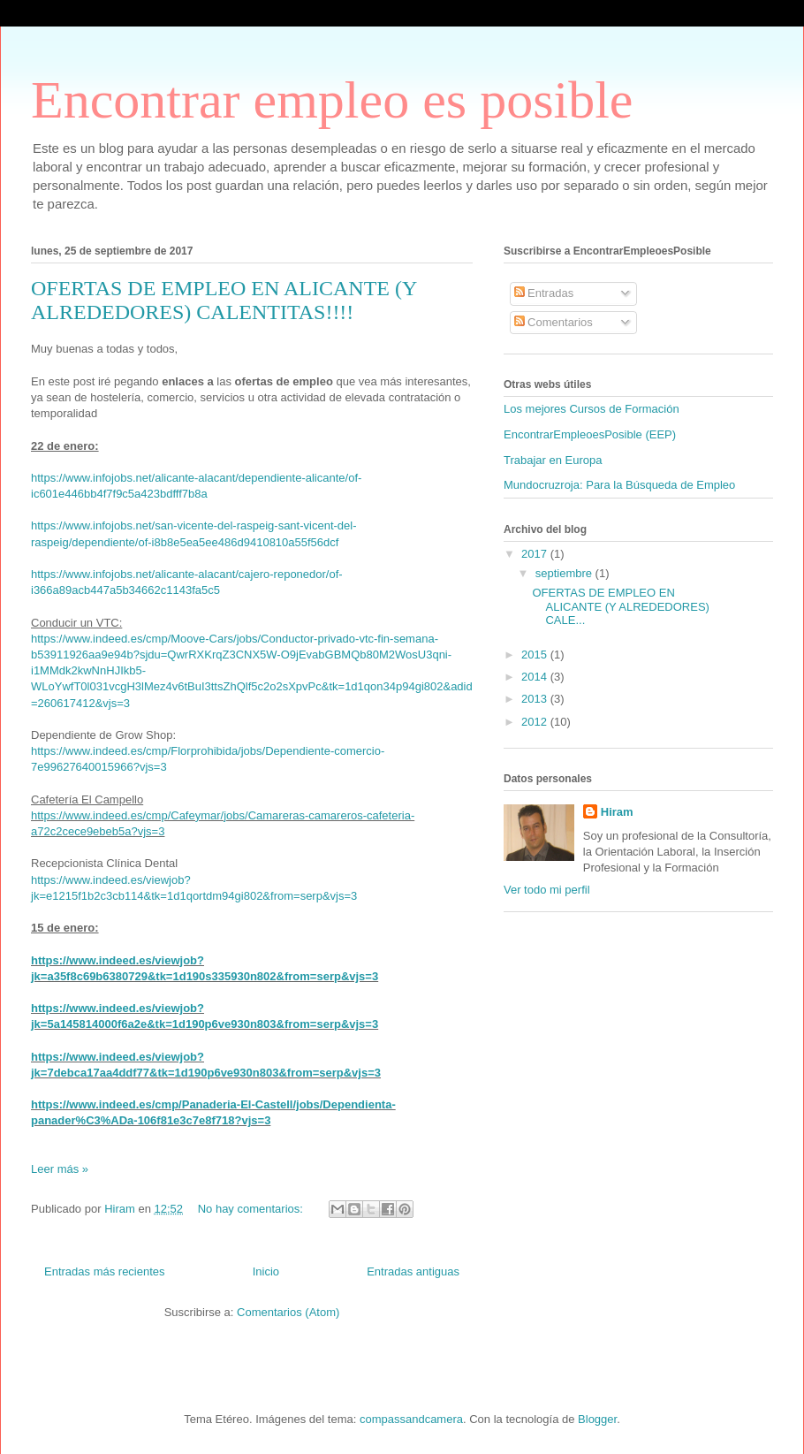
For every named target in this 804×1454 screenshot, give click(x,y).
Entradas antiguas (413, 1271)
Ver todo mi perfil (547, 889)
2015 (535, 654)
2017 (535, 553)
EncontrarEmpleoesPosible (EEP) (590, 434)
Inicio (266, 1271)
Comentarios (553, 322)
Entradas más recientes (104, 1271)
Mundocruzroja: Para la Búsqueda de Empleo (619, 484)
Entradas (544, 293)
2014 (535, 676)
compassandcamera (411, 1419)
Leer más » (59, 1169)
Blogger (597, 1419)
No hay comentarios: (252, 1208)
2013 (535, 698)
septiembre (565, 573)
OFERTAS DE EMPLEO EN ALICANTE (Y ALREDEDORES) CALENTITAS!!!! (223, 300)
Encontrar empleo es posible (332, 100)
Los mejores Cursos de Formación (591, 408)
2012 (535, 721)
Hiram (617, 811)
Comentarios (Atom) (288, 1312)
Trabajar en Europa (553, 460)
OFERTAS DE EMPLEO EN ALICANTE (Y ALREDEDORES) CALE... (620, 606)
